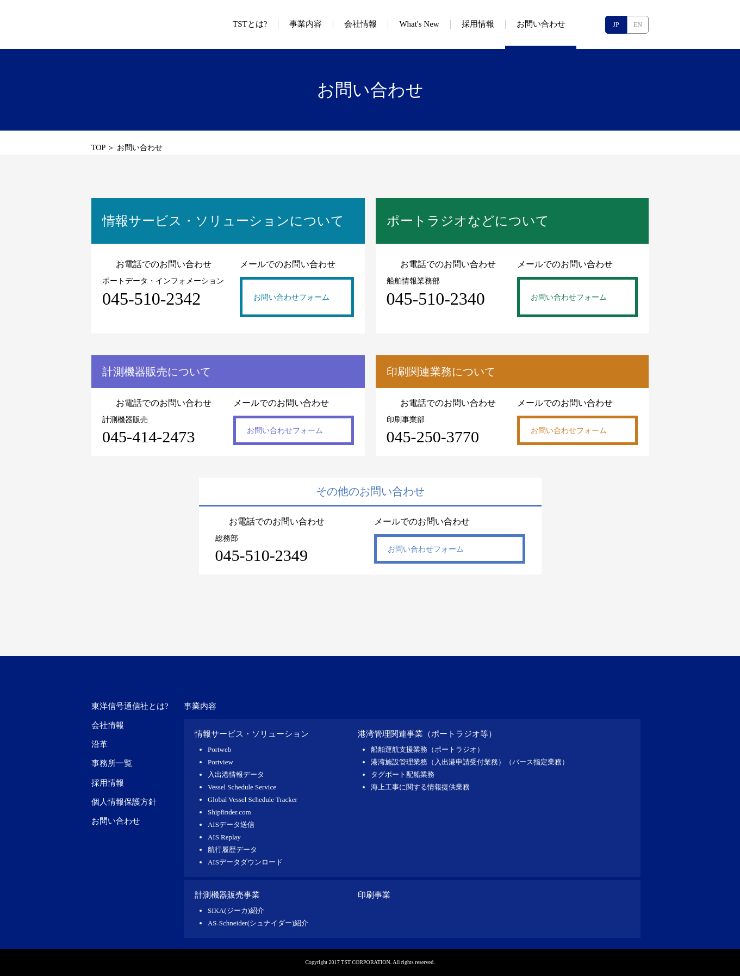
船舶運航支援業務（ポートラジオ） (427, 749)
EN (637, 24)
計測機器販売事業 (227, 895)
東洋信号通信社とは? (130, 706)
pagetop (635, 626)
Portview (220, 762)
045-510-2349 (261, 555)
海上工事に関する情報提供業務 (420, 787)
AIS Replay (224, 837)
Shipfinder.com (229, 812)
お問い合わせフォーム (291, 297)
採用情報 (107, 783)
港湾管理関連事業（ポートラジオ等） (427, 734)
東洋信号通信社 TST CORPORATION (151, 24)
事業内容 (200, 706)
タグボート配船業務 (402, 774)
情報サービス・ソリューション (252, 734)
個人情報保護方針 (124, 802)
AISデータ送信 (231, 824)
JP (616, 24)
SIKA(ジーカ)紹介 (236, 910)
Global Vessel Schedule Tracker (252, 799)
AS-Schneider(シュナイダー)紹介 (258, 923)
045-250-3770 (433, 437)
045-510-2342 (151, 298)
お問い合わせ (115, 821)
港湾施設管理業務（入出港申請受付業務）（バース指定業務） (470, 762)
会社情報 (107, 725)
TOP (98, 147)
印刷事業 (374, 895)
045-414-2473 (148, 437)
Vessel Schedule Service (242, 787)
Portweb (219, 749)
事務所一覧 (111, 763)
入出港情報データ (236, 774)
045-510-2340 (436, 298)
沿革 (99, 744)
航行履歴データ (232, 849)
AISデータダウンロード (245, 862)
